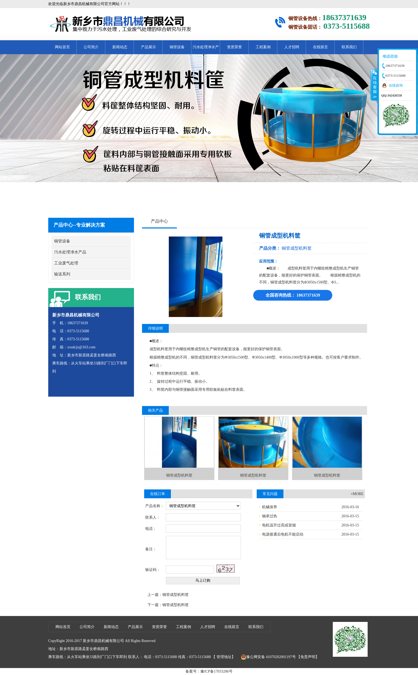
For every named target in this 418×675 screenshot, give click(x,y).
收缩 (374, 85)
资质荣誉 (234, 47)
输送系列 (62, 274)
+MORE (356, 494)
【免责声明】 (308, 657)
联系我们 (349, 47)
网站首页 (62, 47)
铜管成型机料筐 (297, 248)
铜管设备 (177, 47)
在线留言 (320, 47)
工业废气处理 (66, 263)
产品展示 (148, 47)
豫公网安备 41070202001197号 (268, 657)
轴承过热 (269, 516)
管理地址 (224, 657)
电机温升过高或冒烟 (279, 525)
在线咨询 (396, 85)
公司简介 (91, 47)
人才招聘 (291, 47)
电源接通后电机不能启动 (282, 534)
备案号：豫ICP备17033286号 (209, 671)
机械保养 (269, 507)
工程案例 (263, 47)
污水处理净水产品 (206, 49)
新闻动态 (119, 47)
